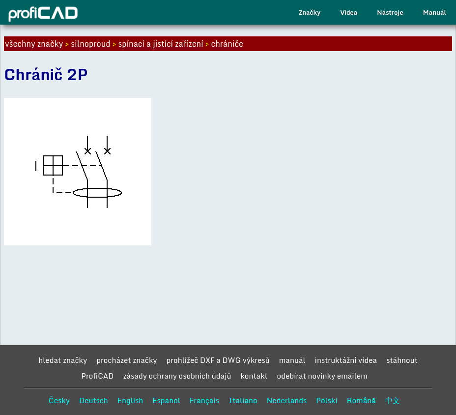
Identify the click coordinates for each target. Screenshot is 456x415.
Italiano (242, 400)
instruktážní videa (346, 360)
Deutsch (93, 400)
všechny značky (34, 43)
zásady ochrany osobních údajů (177, 376)
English (130, 400)
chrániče (227, 43)
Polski (326, 400)
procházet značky (126, 360)
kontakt (253, 376)
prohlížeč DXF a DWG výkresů (218, 360)
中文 (392, 400)
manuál (292, 360)
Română (361, 400)
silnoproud (90, 43)
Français (204, 400)
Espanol (166, 400)
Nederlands (287, 400)
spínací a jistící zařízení (160, 43)
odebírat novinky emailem (322, 376)
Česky (59, 400)
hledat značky (62, 360)
